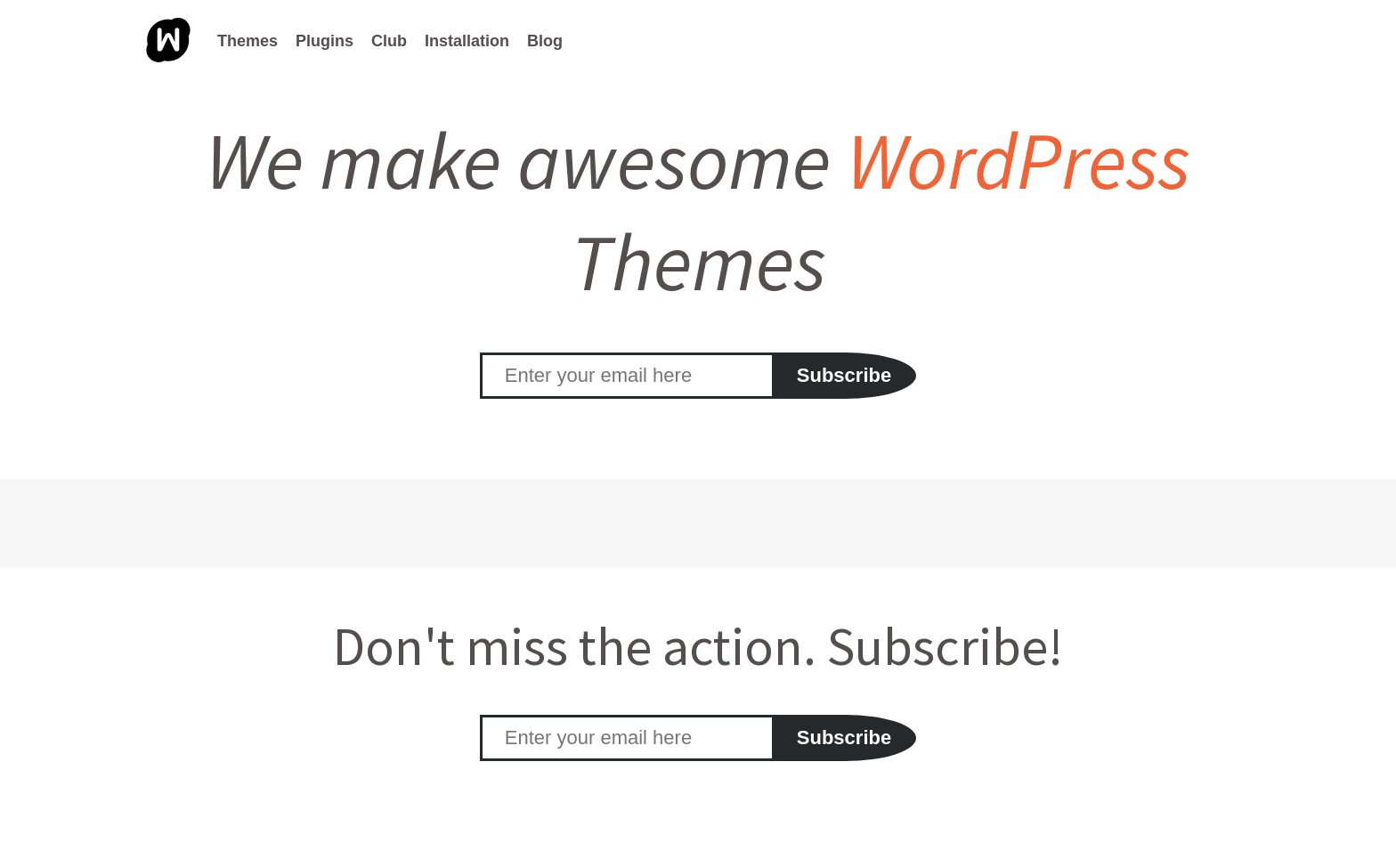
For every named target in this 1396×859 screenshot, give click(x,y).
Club (389, 41)
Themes (247, 41)
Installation (467, 41)
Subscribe (844, 375)
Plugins (324, 41)
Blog (545, 41)
